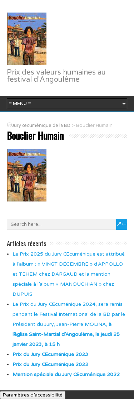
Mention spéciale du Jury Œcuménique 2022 (66, 374)
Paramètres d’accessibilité (33, 395)
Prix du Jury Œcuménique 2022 (50, 364)
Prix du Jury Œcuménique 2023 (50, 354)
